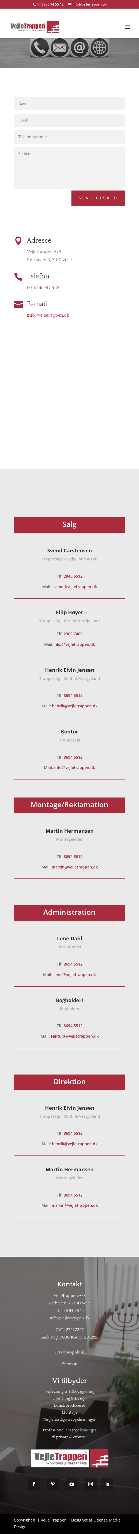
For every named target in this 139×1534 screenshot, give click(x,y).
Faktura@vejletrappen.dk (75, 1036)
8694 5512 (73, 695)
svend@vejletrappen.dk (75, 586)
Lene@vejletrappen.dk (74, 974)
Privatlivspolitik (69, 1352)
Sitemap (69, 1364)
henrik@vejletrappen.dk (75, 705)
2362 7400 (73, 633)
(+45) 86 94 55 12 (50, 4)
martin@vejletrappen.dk (75, 867)
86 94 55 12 (73, 1310)
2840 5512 (73, 576)
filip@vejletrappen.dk (74, 644)
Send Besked (98, 198)
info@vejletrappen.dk (48, 315)
